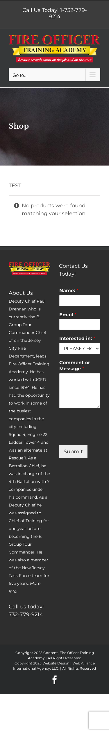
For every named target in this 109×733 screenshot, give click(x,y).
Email (67, 314)
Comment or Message (74, 365)
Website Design (55, 663)
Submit (73, 451)
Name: (68, 290)
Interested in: (77, 338)
